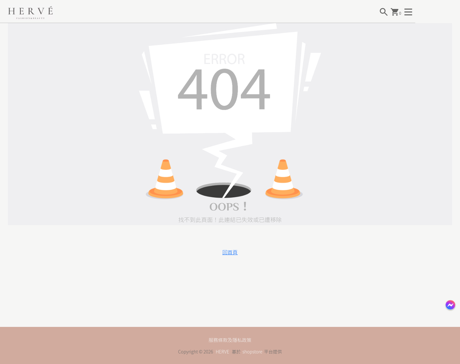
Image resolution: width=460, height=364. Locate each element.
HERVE (222, 351)
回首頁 (230, 252)
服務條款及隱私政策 (230, 340)
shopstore (252, 351)
